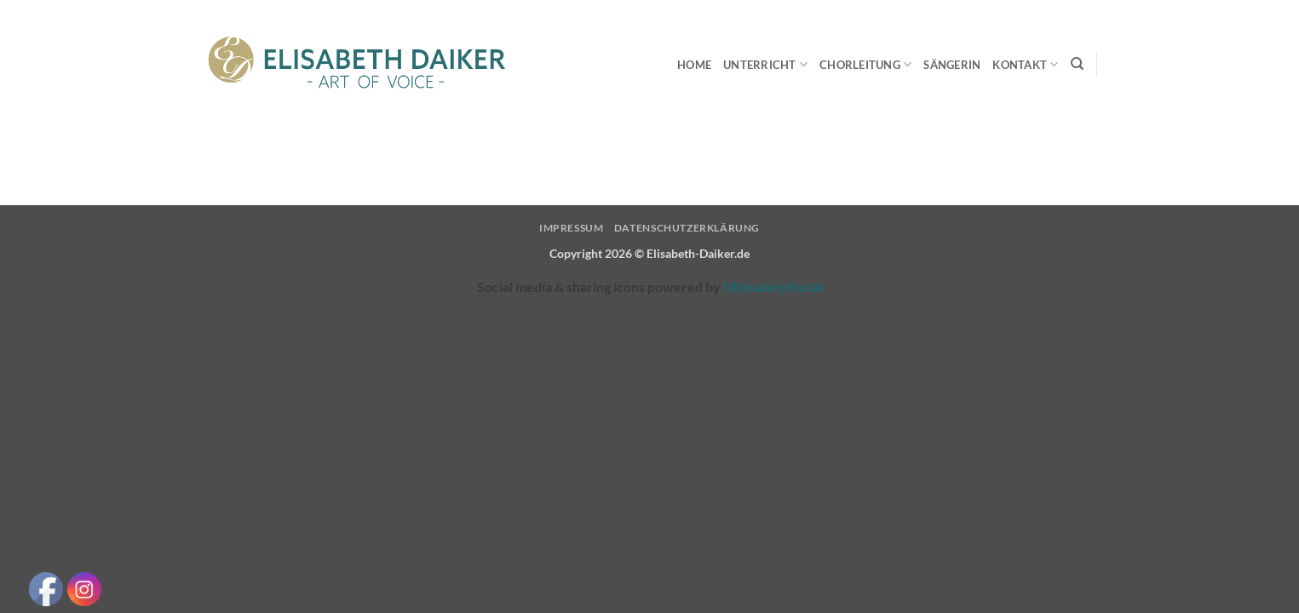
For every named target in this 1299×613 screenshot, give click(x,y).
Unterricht (765, 64)
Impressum (571, 227)
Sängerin (951, 65)
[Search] (1077, 64)
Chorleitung (865, 64)
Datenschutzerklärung (687, 227)
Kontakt (1025, 64)
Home (694, 65)
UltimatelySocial (773, 286)
